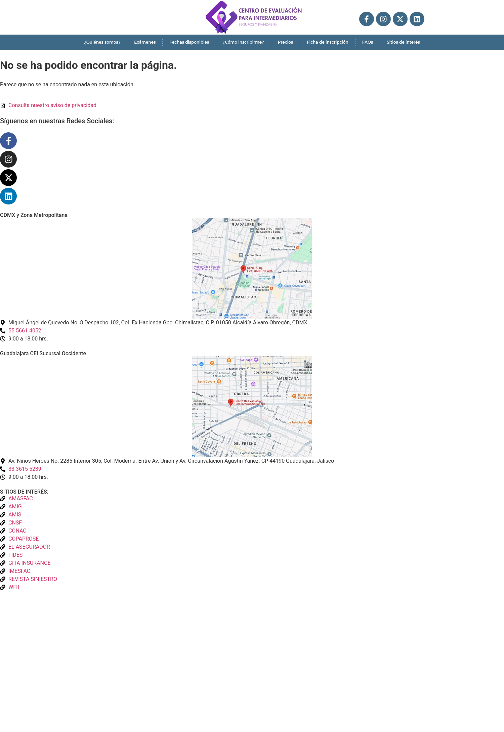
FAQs (367, 42)
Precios (285, 42)
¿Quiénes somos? (102, 42)
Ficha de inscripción (327, 42)
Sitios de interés (403, 42)
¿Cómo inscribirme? (243, 42)
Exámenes (145, 42)
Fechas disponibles (189, 42)
